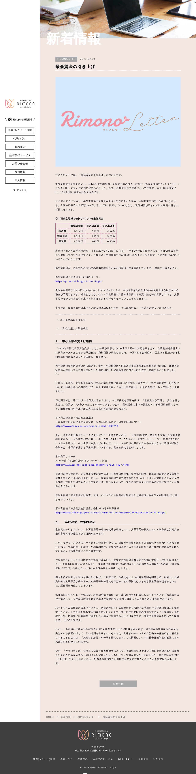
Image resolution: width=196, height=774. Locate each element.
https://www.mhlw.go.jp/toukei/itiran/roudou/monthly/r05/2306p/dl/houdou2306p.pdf (111, 512)
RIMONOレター (66, 59)
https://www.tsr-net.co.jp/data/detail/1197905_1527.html (92, 464)
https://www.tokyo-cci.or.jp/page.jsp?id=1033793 (86, 425)
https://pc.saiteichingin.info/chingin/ (79, 281)
